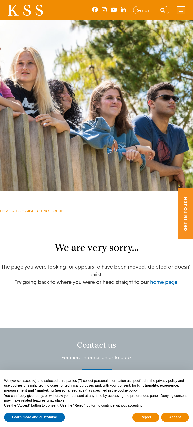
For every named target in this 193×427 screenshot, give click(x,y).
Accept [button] (175, 417)
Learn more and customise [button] (34, 417)
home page (163, 282)
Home (5, 211)
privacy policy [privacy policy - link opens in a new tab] (166, 381)
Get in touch (185, 213)
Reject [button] (145, 417)
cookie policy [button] (127, 390)
